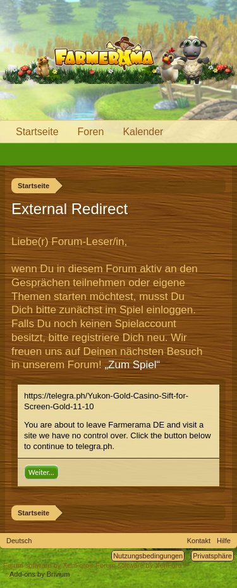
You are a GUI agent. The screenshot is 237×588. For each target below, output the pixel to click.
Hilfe (224, 540)
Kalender (143, 131)
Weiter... (41, 472)
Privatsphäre (212, 556)
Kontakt (198, 540)
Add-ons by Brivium (39, 574)
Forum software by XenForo (49, 565)
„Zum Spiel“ (132, 365)
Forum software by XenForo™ (141, 565)
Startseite (37, 131)
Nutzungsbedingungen (148, 556)
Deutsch (19, 540)
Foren (91, 131)
